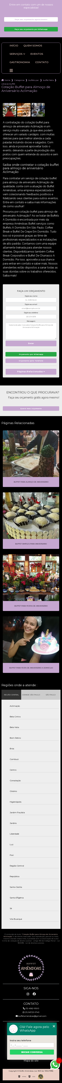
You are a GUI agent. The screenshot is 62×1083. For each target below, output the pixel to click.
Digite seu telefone (31, 313)
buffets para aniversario (33, 80)
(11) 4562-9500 (31, 1008)
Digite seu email (31, 304)
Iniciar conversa (32, 1052)
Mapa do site (31, 1060)
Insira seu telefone (20, 1040)
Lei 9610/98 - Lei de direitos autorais (39, 942)
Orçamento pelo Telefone (31, 361)
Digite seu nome (31, 296)
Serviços (16, 53)
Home (7, 80)
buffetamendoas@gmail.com (31, 1016)
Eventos (36, 53)
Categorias (19, 80)
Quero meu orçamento (31, 408)
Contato (41, 62)
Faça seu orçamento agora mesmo (31, 19)
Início (14, 45)
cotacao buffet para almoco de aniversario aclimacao (8, 84)
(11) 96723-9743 (31, 1012)
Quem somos (32, 45)
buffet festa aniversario (48, 80)
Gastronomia (20, 62)
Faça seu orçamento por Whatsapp (31, 29)
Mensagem (31, 321)
